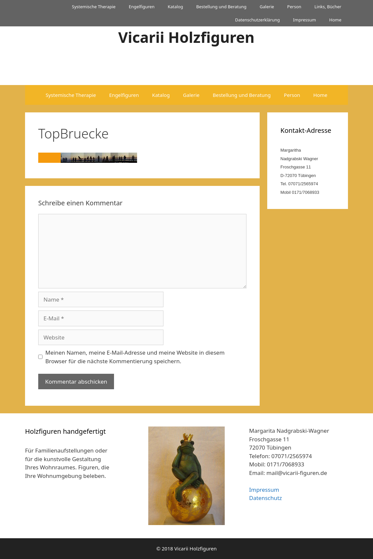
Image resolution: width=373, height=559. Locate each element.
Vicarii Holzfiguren (186, 37)
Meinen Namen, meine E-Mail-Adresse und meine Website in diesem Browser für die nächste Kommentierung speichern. (135, 357)
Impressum (304, 20)
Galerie (267, 7)
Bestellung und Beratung (221, 7)
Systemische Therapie (93, 7)
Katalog (175, 7)
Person (294, 7)
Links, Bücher (327, 7)
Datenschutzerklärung (257, 20)
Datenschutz (265, 498)
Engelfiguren (142, 7)
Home (335, 20)
